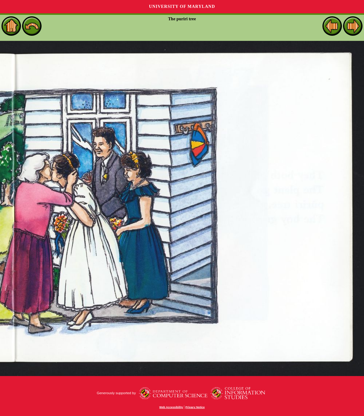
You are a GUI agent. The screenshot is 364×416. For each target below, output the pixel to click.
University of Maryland (182, 6)
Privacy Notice (195, 407)
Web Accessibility (171, 407)
